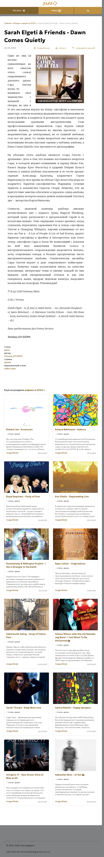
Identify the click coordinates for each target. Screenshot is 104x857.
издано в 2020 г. (29, 23)
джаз (7, 350)
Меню (56, 10)
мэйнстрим (10, 368)
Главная (7, 23)
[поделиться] (41, 48)
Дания (7, 362)
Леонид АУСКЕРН (13, 356)
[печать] (61, 48)
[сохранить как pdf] (84, 48)
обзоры (16, 23)
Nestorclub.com (43, 852)
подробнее (12, 452)
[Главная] (51, 3)
